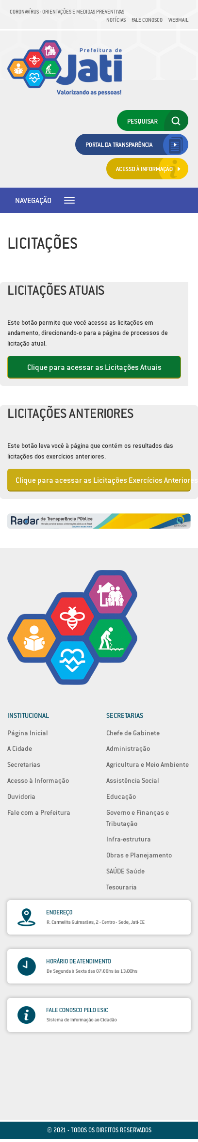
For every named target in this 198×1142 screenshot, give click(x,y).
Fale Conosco (147, 19)
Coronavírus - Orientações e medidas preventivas (67, 11)
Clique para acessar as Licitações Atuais (94, 367)
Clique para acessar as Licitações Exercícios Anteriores (103, 480)
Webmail (178, 19)
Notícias (116, 19)
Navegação (33, 200)
